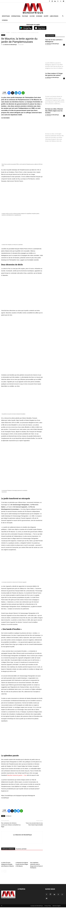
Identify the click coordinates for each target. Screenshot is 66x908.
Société (46, 16)
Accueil (3, 32)
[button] (63, 16)
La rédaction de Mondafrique (10, 44)
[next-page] (5, 871)
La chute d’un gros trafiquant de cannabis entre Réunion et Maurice (7, 864)
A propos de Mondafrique (37, 905)
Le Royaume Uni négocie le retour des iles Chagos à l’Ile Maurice (22, 864)
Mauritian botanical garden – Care (17, 775)
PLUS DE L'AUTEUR (21, 849)
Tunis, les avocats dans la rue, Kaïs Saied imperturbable (34, 824)
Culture (32, 16)
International (15, 16)
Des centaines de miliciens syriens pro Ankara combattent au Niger (11, 824)
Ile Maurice (8, 816)
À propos (5, 20)
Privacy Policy (48, 905)
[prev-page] (2, 871)
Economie (39, 16)
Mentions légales (57, 905)
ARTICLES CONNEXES (8, 849)
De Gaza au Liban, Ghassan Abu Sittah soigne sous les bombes (54, 110)
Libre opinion (54, 16)
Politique (25, 16)
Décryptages (6, 16)
